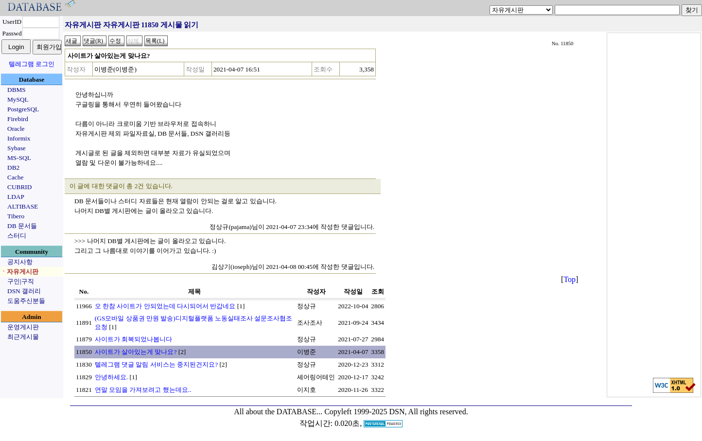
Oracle (16, 128)
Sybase (16, 148)
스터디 (16, 235)
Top (569, 279)
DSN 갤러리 (24, 291)
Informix (18, 138)
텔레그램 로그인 (31, 64)
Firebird (17, 119)
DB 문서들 (22, 225)
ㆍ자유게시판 (19, 271)
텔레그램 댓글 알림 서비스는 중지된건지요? (156, 364)
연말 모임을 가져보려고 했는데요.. (143, 389)
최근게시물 (23, 336)
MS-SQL (19, 157)
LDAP (15, 196)
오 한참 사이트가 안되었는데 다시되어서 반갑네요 (165, 306)
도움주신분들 (26, 300)
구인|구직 (20, 281)
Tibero (15, 216)
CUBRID (19, 187)
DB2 (13, 167)
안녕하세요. (111, 377)
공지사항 (20, 261)
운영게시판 (23, 327)
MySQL (18, 99)
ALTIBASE (22, 206)
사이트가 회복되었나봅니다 (133, 339)
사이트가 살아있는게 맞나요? (136, 351)
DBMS (16, 89)
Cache (15, 177)
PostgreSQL (23, 109)
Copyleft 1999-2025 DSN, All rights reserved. (396, 411)
